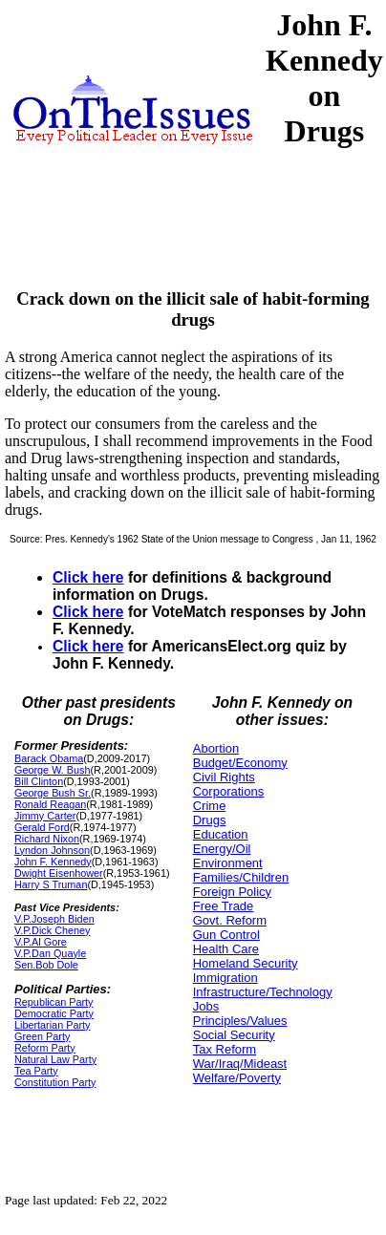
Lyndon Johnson (52, 850)
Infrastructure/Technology (262, 992)
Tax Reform (224, 1049)
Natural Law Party (55, 1059)
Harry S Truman (50, 884)
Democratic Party (54, 1013)
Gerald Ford (42, 827)
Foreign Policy (232, 891)
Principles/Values (240, 1020)
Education (220, 834)
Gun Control (226, 934)
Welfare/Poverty (237, 1078)
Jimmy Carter (44, 815)
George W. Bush (52, 770)
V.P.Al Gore (40, 942)
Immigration (225, 977)
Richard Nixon (46, 838)
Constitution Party (55, 1082)
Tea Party (36, 1070)
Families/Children (241, 877)
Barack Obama (48, 758)
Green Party (42, 1036)
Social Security (234, 1035)
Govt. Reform (230, 920)
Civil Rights (224, 777)
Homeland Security (245, 963)
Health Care (226, 949)
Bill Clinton (38, 781)
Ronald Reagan (50, 804)
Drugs (209, 820)
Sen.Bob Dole (46, 964)
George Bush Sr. (52, 792)
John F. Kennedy (53, 861)
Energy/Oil (222, 848)
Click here (88, 577)
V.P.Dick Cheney (52, 930)
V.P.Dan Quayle (50, 953)
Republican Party (53, 1002)
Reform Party (44, 1048)
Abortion (216, 748)
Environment (228, 863)
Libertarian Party (52, 1025)
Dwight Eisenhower (58, 873)
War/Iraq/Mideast (240, 1063)
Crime (209, 805)
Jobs (206, 1006)
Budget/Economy (240, 763)
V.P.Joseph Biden (54, 919)
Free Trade (223, 906)
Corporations (228, 791)
